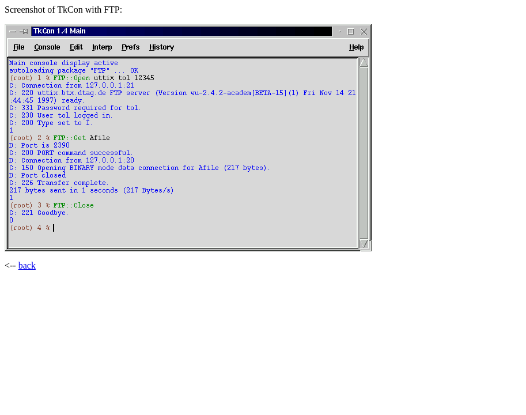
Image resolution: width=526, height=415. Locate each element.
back (27, 265)
